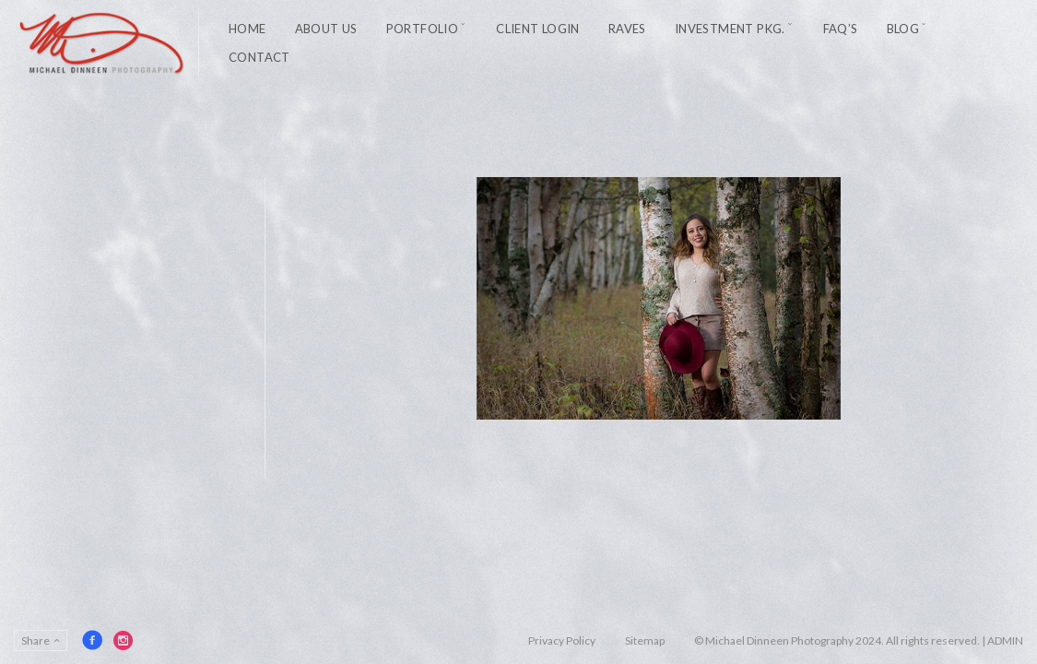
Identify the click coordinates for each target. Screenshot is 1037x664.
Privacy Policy (561, 640)
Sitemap (645, 640)
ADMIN (1005, 640)
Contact (259, 57)
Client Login (538, 28)
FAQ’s (840, 28)
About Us (326, 28)
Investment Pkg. (730, 28)
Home (247, 28)
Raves (627, 28)
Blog (903, 28)
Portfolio (422, 28)
